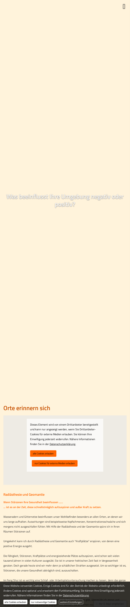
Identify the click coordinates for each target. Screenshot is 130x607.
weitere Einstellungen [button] (71, 602)
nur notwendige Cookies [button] (43, 602)
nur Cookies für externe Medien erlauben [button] (55, 463)
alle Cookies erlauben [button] (43, 453)
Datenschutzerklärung (76, 595)
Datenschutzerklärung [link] (62, 444)
